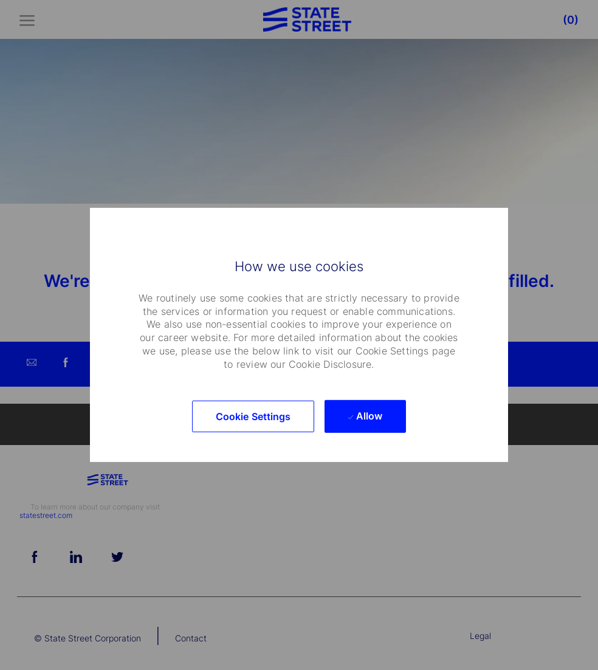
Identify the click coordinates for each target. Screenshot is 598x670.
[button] (253, 416)
